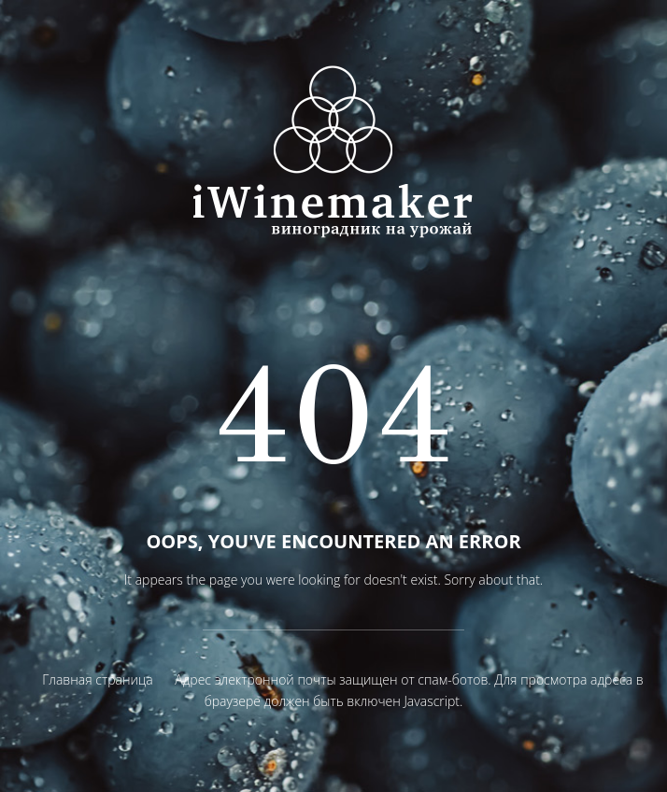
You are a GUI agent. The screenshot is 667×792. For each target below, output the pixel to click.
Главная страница (97, 679)
